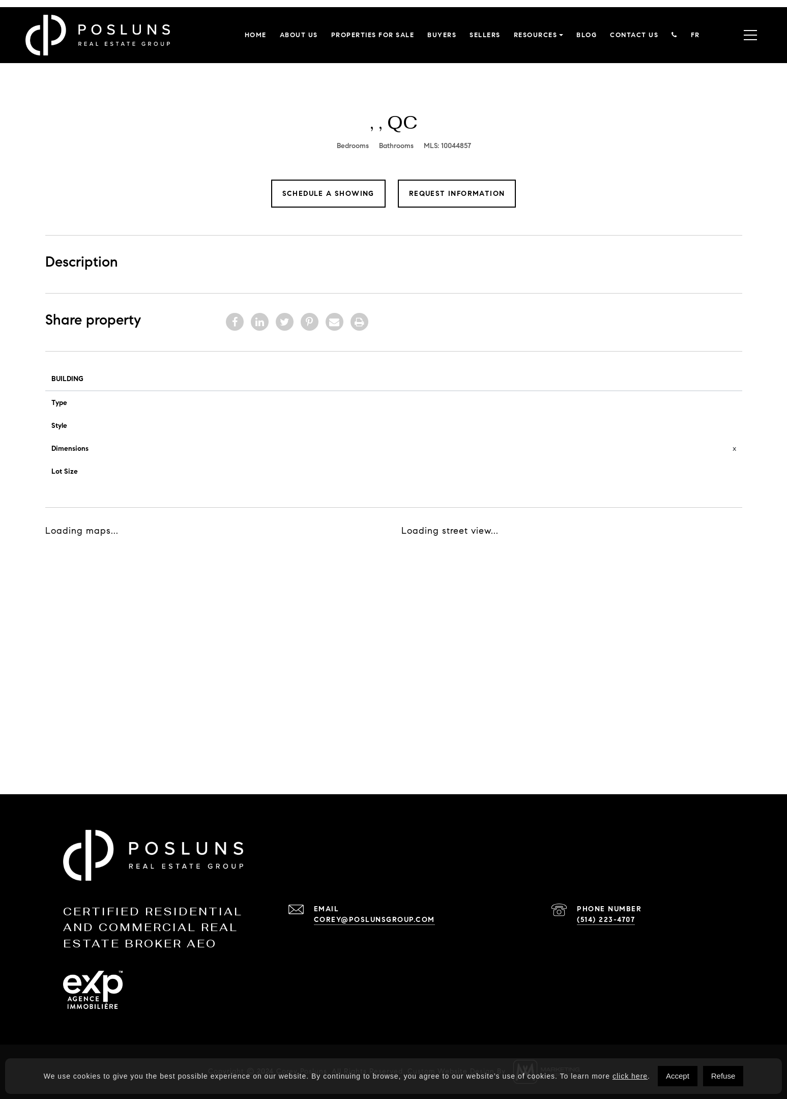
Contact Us (634, 35)
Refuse (723, 1076)
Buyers (441, 35)
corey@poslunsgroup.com (374, 919)
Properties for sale (373, 35)
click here (630, 1076)
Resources (536, 35)
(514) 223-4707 (606, 919)
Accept (677, 1076)
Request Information (457, 193)
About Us (299, 35)
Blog (586, 35)
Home (256, 35)
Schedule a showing (328, 193)
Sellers (485, 35)
